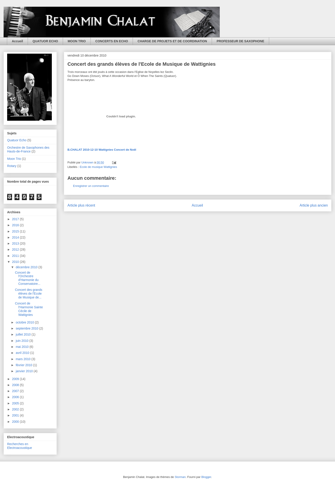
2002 (16, 409)
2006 (16, 397)
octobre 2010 (25, 322)
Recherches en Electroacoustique (19, 446)
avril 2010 (23, 353)
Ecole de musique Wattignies (98, 167)
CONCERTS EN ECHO (111, 41)
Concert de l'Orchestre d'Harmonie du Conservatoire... (27, 278)
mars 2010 (23, 359)
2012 (16, 249)
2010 (16, 262)
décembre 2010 (27, 267)
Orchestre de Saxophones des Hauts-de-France (28, 149)
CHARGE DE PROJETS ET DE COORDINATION (172, 41)
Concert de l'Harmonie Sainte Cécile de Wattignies (29, 309)
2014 (16, 237)
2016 (16, 225)
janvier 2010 (25, 371)
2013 (16, 243)
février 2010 (24, 365)
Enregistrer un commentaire (91, 186)
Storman (180, 477)
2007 (16, 391)
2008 (16, 385)
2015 (16, 231)
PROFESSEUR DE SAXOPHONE (240, 41)
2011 (16, 256)
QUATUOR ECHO (45, 41)
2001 (16, 415)
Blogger (206, 477)
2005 (16, 403)
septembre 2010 (27, 328)
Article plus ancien (313, 205)
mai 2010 (22, 347)
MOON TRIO (77, 41)
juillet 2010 (23, 334)
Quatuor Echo (16, 140)
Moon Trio (14, 159)
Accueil (17, 41)
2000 (16, 421)
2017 (16, 219)
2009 (16, 379)
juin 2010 (22, 340)
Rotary (11, 166)
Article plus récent (81, 205)
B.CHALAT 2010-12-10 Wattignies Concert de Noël (101, 149)
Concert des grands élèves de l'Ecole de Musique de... (28, 293)
